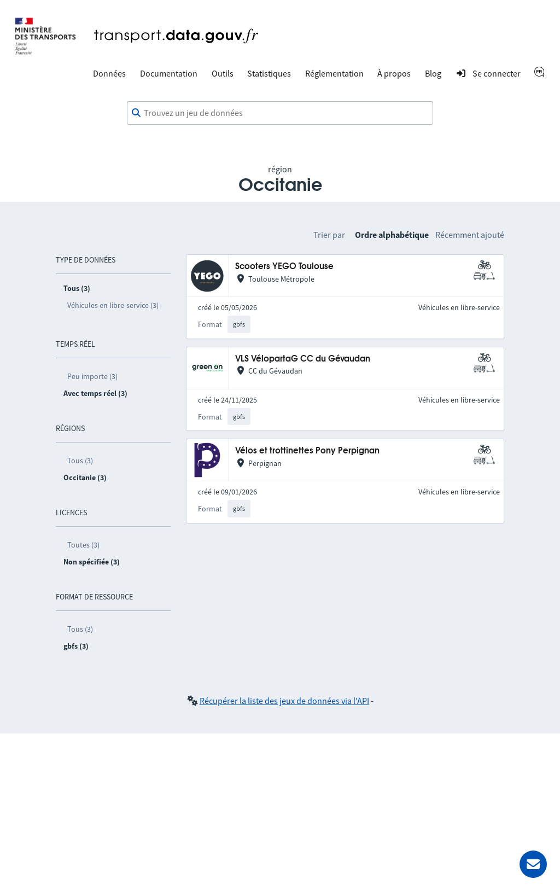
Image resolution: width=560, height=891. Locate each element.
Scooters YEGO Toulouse (284, 267)
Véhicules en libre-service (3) (113, 305)
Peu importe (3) (92, 376)
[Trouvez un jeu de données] (280, 113)
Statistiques (269, 73)
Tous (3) (80, 460)
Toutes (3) (83, 545)
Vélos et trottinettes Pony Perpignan (307, 451)
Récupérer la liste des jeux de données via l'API (284, 700)
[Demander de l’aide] (533, 864)
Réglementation (334, 73)
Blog (433, 73)
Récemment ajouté (469, 234)
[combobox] (280, 113)
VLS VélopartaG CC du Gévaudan (302, 359)
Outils (223, 73)
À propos (394, 73)
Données (109, 73)
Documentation (168, 73)
